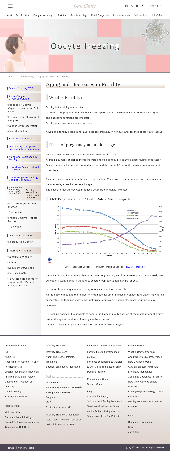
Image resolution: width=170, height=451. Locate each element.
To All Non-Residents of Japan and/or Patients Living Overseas (23, 282)
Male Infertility (78, 15)
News (131, 427)
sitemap (10, 448)
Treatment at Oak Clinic (17, 427)
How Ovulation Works (21, 138)
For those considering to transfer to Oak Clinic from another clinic (104, 364)
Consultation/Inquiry (20, 256)
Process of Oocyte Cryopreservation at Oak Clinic (23, 108)
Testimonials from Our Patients (103, 416)
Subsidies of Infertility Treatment (104, 401)
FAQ (89, 391)
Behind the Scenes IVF (58, 407)
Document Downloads (21, 267)
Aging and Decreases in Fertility (23, 158)
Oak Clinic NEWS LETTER (60, 424)
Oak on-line (140, 15)
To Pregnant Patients (16, 396)
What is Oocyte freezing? (141, 352)
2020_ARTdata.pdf (135, 267)
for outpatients (121, 15)
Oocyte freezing (43, 15)
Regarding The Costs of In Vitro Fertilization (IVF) (22, 364)
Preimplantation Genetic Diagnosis (59, 395)
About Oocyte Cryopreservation (19, 97)
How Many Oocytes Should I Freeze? (24, 168)
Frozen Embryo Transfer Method (23, 219)
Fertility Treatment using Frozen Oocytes (145, 404)
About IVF (10, 357)
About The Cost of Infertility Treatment (60, 359)
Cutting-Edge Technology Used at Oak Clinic (23, 178)
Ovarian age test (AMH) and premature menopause (24, 147)
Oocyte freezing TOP (21, 88)
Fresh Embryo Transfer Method (22, 205)
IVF (6, 352)
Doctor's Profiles (18, 273)
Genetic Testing (13, 391)
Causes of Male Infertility (18, 417)
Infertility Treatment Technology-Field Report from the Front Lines (64, 417)
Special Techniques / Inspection (22, 371)
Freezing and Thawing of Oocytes (23, 119)
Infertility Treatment (56, 352)
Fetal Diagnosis (100, 15)
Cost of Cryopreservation (23, 125)
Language (154, 5)
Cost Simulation (17, 131)
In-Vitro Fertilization (18, 15)
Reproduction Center (20, 241)
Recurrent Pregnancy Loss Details (64, 387)
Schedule (16, 212)
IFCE (48, 402)
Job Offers (157, 15)
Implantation (52, 382)
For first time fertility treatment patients (103, 354)
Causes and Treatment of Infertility (18, 384)
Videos (12, 262)
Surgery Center (95, 384)
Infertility (61, 15)
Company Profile (26, 448)
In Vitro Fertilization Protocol (20, 376)
